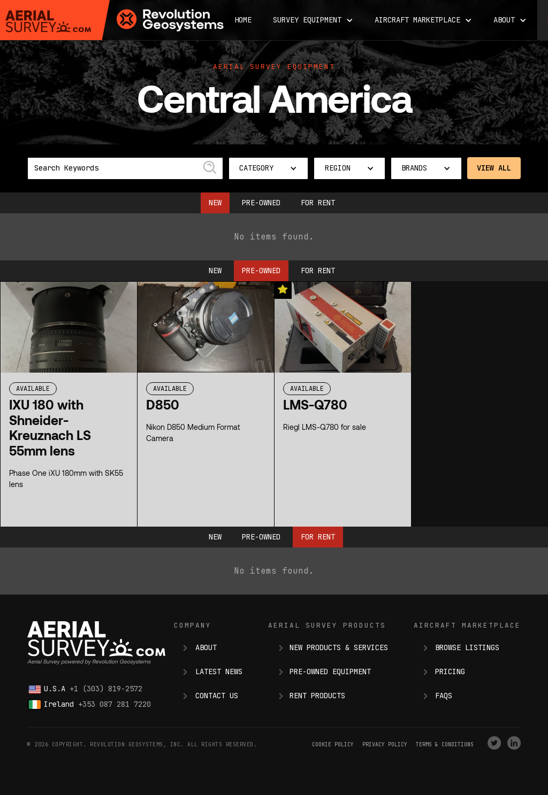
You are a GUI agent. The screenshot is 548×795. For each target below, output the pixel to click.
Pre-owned (261, 202)
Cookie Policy (333, 744)
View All (494, 168)
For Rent (318, 202)
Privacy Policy (384, 744)
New (215, 202)
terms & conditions (445, 744)
